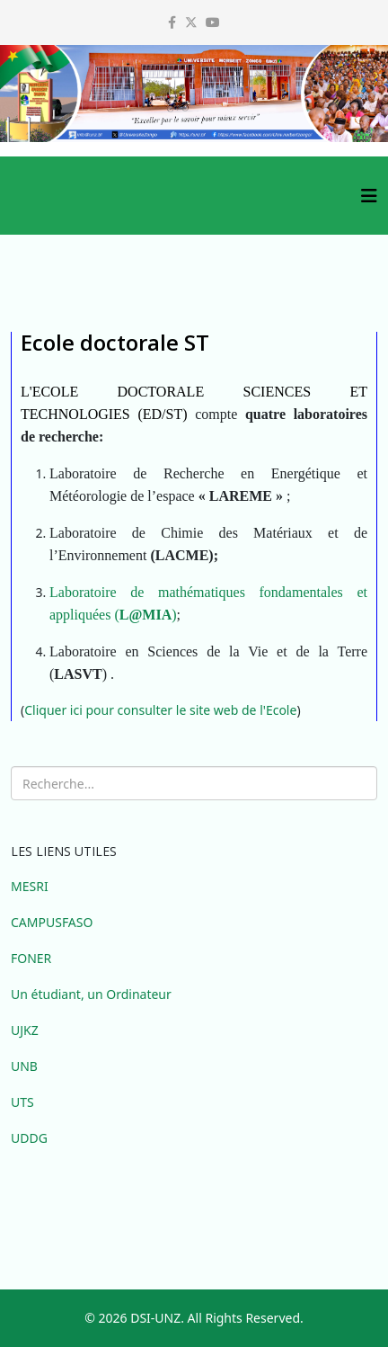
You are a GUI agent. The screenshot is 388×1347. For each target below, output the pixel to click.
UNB (24, 1066)
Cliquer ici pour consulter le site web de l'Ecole (160, 709)
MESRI (29, 886)
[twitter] (191, 22)
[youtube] (213, 22)
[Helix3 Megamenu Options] (369, 195)
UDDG (29, 1137)
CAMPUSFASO (52, 922)
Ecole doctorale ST (115, 342)
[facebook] (172, 22)
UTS (22, 1102)
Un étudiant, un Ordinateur (91, 994)
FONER (31, 958)
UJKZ (25, 1030)
